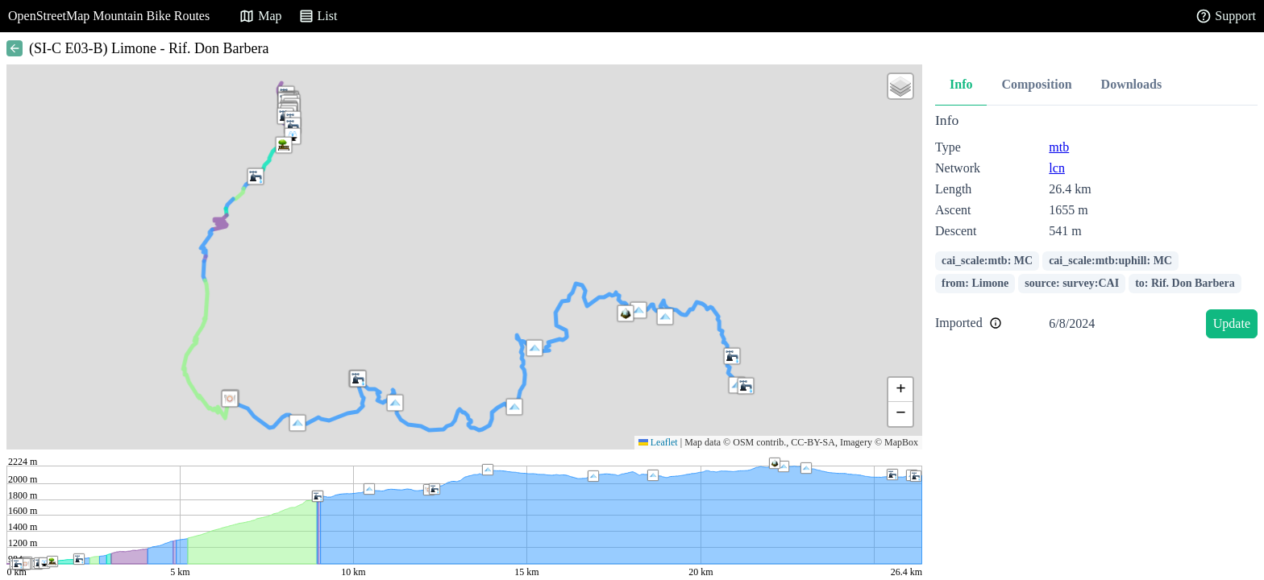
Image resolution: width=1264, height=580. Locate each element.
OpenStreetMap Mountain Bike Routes (109, 16)
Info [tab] (961, 84)
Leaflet (658, 442)
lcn (1057, 168)
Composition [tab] (1036, 84)
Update (1231, 323)
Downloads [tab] (1131, 84)
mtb (1059, 147)
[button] (534, 348)
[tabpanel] (1096, 228)
